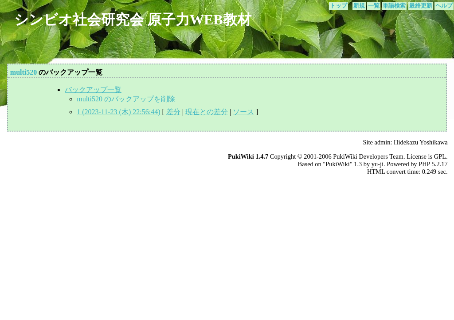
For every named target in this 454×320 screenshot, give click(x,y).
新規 (359, 6)
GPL (440, 156)
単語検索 (394, 6)
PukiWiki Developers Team (368, 156)
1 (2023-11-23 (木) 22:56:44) (118, 112)
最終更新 (420, 6)
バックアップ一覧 (93, 89)
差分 (173, 112)
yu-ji (378, 164)
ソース (243, 112)
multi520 (23, 72)
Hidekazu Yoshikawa (421, 142)
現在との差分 (206, 112)
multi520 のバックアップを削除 (126, 99)
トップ (338, 6)
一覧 (374, 6)
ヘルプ (444, 6)
